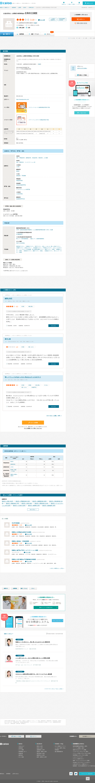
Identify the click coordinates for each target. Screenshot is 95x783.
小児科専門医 (19, 194)
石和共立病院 (20, 13)
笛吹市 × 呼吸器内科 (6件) (23, 501)
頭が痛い (38, 385)
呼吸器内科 (22, 157)
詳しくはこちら (57, 620)
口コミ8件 (29, 561)
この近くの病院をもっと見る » (57, 568)
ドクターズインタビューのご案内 (80, 751)
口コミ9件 (29, 525)
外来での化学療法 (20, 243)
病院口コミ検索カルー (5, 7)
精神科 (17, 171)
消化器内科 (34, 157)
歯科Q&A (21, 755)
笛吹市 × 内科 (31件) (7, 501)
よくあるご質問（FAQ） (60, 748)
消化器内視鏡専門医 (21, 185)
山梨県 (19, 7)
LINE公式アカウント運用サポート (80, 764)
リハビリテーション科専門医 (23, 189)
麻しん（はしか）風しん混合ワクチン (51, 246)
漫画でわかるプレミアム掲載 (79, 749)
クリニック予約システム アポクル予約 (82, 753)
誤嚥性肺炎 (12, 464)
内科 (17, 157)
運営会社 (2, 773)
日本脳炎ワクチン (37, 247)
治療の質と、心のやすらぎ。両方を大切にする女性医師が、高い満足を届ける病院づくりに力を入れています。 (32, 660)
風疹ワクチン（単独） (50, 249)
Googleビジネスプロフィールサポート (82, 762)
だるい (46, 385)
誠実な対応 (8, 298)
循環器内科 (28, 157)
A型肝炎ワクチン (28, 250)
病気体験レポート (23, 751)
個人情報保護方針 (59, 751)
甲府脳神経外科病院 (24, 559)
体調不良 (34, 387)
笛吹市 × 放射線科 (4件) (48, 505)
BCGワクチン (38, 246)
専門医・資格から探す (42, 751)
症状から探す (40, 748)
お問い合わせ (15, 773)
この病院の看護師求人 (53, 19)
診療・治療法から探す (42, 757)
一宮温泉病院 (20, 541)
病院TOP (6, 588)
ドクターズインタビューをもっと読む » (53, 688)
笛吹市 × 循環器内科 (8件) (39, 501)
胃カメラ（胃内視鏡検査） (22, 238)
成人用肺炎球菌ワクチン (38, 249)
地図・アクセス (24, 588)
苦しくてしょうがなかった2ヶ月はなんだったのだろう (23, 377)
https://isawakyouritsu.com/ (22, 99)
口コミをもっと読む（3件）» (54, 415)
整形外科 (21, 162)
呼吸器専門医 (19, 180)
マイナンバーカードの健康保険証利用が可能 (39, 107)
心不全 (11, 467)
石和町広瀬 (31, 7)
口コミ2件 (29, 543)
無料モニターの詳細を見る (46, 607)
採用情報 (8, 773)
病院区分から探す (41, 755)
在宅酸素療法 (19, 234)
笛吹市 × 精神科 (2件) (34, 505)
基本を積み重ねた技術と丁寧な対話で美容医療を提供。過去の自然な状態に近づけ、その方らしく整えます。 (32, 677)
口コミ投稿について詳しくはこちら (33, 428)
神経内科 (40, 157)
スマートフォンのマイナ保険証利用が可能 (39, 119)
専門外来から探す (41, 753)
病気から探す (40, 746)
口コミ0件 (28, 552)
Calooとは (64, 4)
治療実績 (15, 588)
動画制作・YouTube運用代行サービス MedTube (84, 765)
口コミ (33, 588)
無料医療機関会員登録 (62, 19)
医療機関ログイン (87, 736)
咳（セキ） (31, 347)
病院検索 (14, 7)
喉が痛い (31, 306)
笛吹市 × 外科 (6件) (26, 503)
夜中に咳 (8, 339)
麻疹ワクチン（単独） (38, 250)
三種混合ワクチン (48, 250)
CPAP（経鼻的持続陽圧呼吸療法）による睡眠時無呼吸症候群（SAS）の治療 (34, 229)
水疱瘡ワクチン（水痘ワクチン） (24, 247)
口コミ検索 (21, 749)
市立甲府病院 (16, 523)
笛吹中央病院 (21, 532)
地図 (35, 23)
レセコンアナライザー (78, 757)
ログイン (79, 4)
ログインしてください (82, 68)
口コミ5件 (29, 534)
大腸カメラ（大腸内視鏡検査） (37, 238)
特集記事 (21, 753)
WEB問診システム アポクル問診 (80, 755)
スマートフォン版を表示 (87, 773)
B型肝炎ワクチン (20, 246)
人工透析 (46, 157)
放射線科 (18, 175)
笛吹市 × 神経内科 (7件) (12, 503)
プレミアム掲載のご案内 (78, 748)
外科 (17, 162)
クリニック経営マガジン (78, 758)
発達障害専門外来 (20, 199)
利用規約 (57, 749)
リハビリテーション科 (30, 162)
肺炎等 (11, 461)
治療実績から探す (41, 749)
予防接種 (24, 175)
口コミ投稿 (21, 757)
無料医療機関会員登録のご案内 (80, 746)
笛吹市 (24, 7)
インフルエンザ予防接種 (25, 249)
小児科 (17, 166)
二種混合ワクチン (29, 246)
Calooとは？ (21, 746)
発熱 (30, 385)
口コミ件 (42, 20)
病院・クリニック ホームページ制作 (81, 760)
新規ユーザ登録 (72, 4)
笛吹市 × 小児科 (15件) (19, 505)
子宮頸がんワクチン (47, 247)
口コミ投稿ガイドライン (60, 746)
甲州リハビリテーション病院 (25, 550)
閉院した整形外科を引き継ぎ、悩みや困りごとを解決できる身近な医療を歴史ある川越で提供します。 (32, 644)
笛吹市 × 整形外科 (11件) (41, 503)
